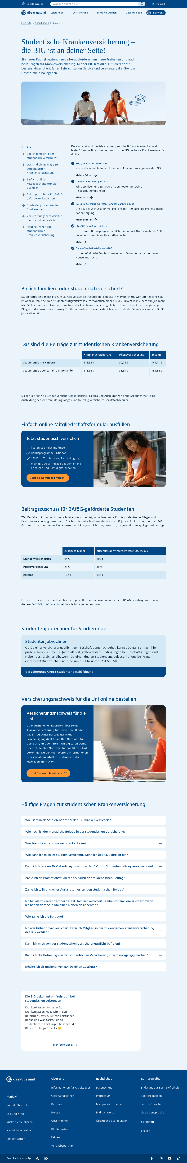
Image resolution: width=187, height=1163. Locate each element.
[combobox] (94, 4)
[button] (93, 820)
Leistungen (57, 13)
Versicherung (80, 13)
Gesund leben (134, 13)
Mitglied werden (107, 13)
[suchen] (141, 4)
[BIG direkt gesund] (33, 12)
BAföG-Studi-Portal (43, 604)
